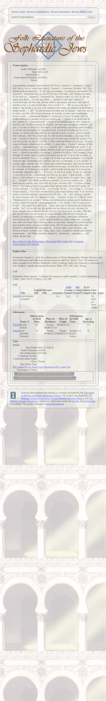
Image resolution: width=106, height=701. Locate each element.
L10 (69, 296)
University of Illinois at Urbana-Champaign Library (57, 394)
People (75, 401)
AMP (68, 287)
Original (35, 244)
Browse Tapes (18, 11)
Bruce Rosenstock (55, 404)
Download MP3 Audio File (59, 241)
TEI (28, 244)
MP (77, 287)
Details (16, 296)
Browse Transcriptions (38, 11)
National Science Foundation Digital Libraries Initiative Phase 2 (52, 398)
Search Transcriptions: (22, 17)
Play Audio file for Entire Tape (28, 367)
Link (15, 271)
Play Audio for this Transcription (29, 241)
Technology (89, 401)
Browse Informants (60, 11)
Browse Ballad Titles (82, 11)
